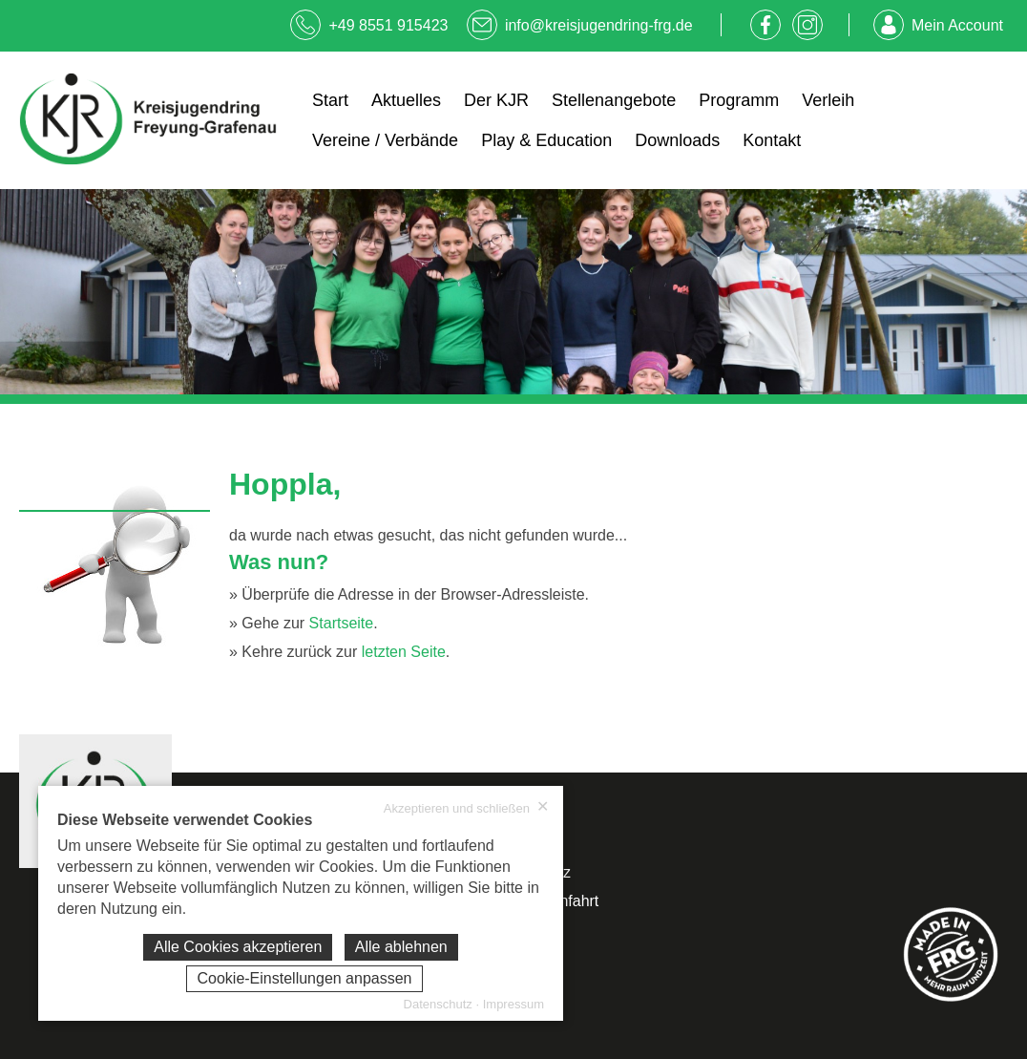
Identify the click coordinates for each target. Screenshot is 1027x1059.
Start (330, 100)
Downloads (677, 140)
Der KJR (496, 100)
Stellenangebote (614, 100)
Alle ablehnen (401, 947)
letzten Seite (404, 652)
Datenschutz (438, 1004)
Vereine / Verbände (385, 140)
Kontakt (772, 140)
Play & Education (546, 140)
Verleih (828, 100)
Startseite (341, 623)
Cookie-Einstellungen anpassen (304, 978)
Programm (739, 100)
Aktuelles (406, 100)
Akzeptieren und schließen (466, 807)
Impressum (513, 1004)
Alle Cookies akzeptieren (238, 947)
